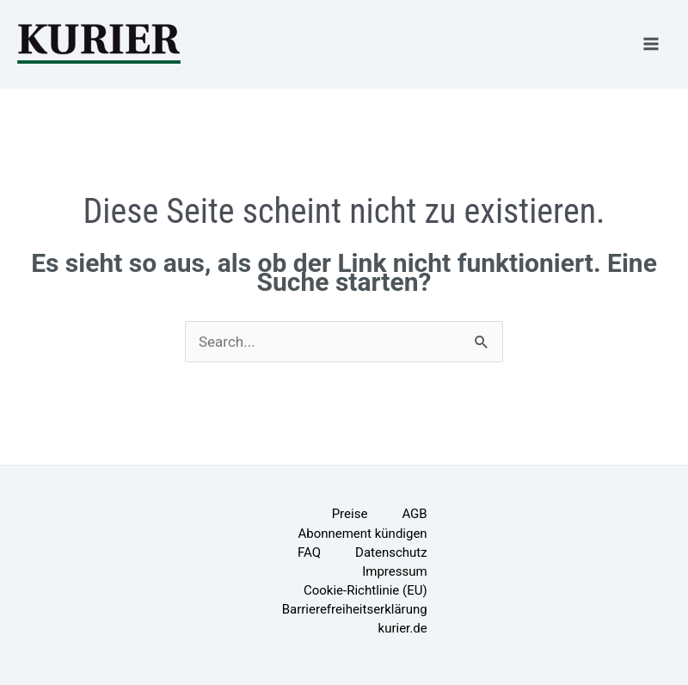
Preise (350, 513)
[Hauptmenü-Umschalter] (652, 44)
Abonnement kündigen (362, 533)
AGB (414, 513)
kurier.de (402, 628)
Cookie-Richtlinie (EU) (365, 590)
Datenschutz (391, 552)
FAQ (309, 552)
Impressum (394, 571)
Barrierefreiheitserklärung (354, 609)
